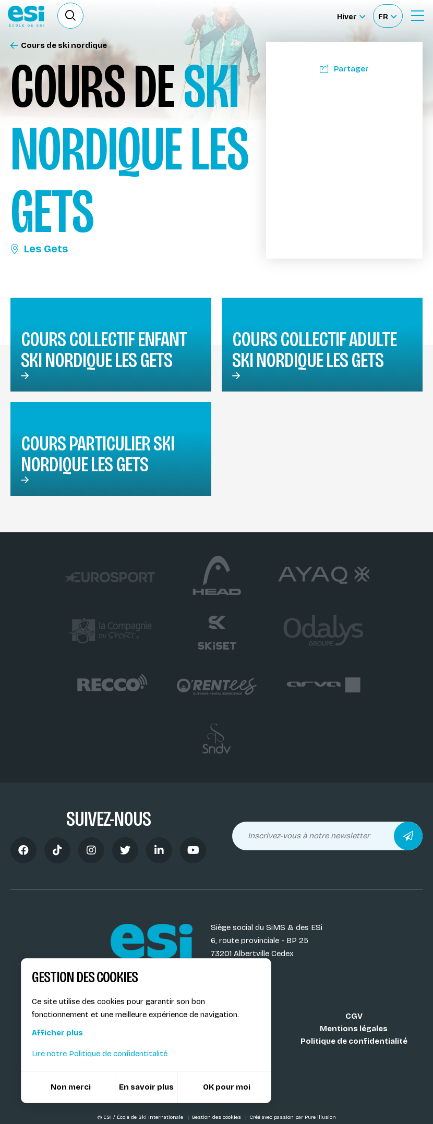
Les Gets (39, 248)
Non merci (71, 1087)
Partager (344, 69)
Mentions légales (354, 1028)
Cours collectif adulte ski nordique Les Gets (314, 350)
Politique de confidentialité (353, 1041)
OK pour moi (226, 1087)
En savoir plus (146, 1087)
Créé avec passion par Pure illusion (292, 1117)
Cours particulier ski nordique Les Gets (97, 454)
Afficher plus (57, 1032)
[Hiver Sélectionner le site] (351, 16)
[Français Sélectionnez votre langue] (387, 16)
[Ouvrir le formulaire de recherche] (70, 16)
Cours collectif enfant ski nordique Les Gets (104, 350)
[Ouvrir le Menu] (417, 15)
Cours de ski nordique (58, 46)
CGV (354, 1016)
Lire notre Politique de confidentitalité (99, 1053)
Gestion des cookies (217, 1117)
